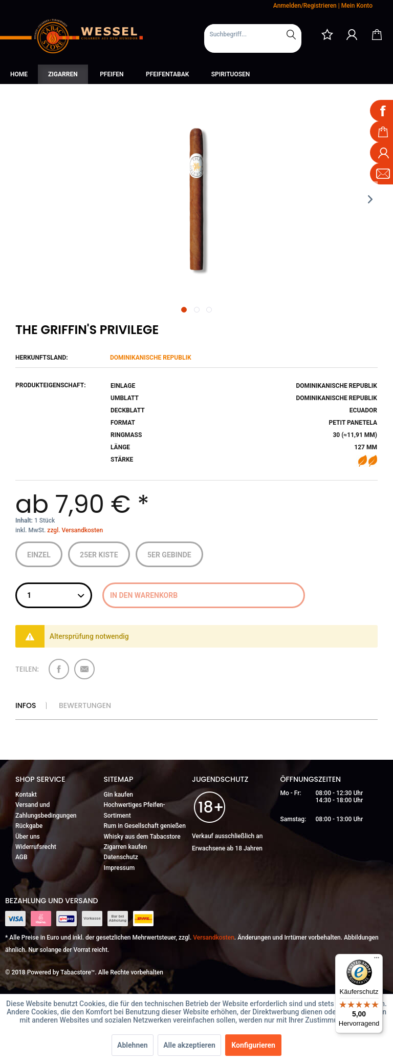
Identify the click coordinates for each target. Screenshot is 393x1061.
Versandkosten (213, 937)
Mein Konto (357, 5)
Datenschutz (121, 857)
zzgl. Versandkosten (75, 530)
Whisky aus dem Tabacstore (142, 836)
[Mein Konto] (352, 34)
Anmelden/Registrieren (305, 5)
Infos (25, 705)
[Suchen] (291, 34)
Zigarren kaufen (125, 846)
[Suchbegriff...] (252, 34)
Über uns (27, 836)
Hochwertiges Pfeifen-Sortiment (134, 810)
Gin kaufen (119, 794)
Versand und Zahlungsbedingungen (46, 810)
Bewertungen (85, 705)
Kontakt (26, 794)
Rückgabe (28, 825)
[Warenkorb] (376, 34)
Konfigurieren (253, 1045)
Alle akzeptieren (189, 1045)
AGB (21, 857)
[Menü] (376, 960)
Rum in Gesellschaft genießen (145, 825)
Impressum (119, 867)
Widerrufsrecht (35, 846)
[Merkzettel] (327, 34)
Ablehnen (132, 1045)
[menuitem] (252, 38)
